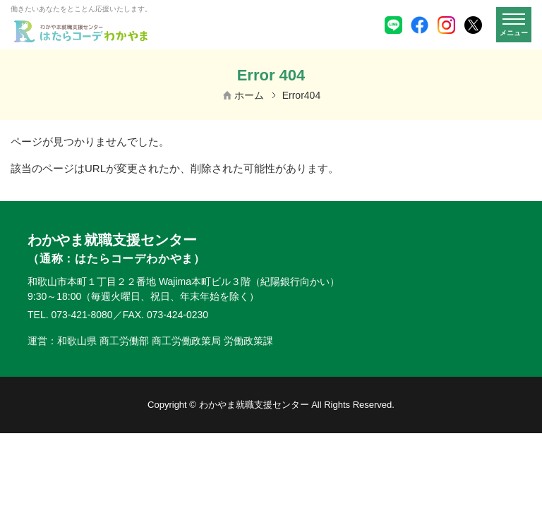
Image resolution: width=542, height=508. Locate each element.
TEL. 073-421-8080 (70, 314)
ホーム (249, 95)
